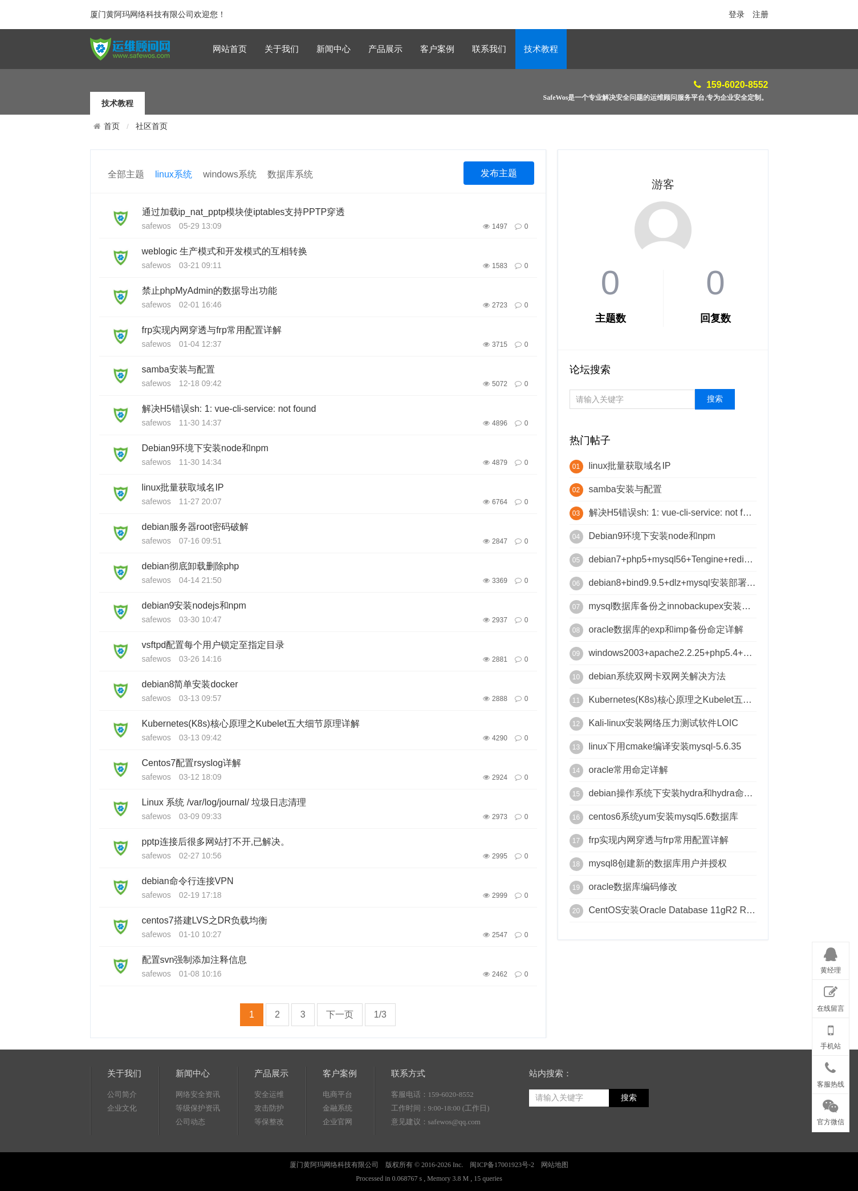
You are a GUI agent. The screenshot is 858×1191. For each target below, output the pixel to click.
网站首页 (230, 49)
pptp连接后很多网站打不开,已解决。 (216, 841)
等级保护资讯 (198, 1147)
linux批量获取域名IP (183, 487)
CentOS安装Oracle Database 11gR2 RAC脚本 (683, 910)
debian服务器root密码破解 (195, 527)
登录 (737, 14)
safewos (156, 225)
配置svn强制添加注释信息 (194, 960)
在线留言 (830, 996)
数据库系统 (290, 174)
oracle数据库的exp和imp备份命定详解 (666, 629)
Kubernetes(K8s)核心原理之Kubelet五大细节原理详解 (251, 723)
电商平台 (337, 1133)
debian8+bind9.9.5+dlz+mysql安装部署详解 (677, 583)
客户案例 (437, 49)
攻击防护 (269, 1147)
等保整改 (269, 1161)
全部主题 (126, 174)
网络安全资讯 (198, 1133)
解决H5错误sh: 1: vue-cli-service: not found (229, 409)
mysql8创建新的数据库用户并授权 (658, 863)
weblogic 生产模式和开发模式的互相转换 (225, 251)
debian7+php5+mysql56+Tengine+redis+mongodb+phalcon (709, 559)
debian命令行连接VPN (188, 881)
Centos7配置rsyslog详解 (191, 763)
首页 (112, 126)
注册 (760, 14)
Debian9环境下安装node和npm (205, 448)
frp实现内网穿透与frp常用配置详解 (212, 330)
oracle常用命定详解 (629, 770)
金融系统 (337, 1147)
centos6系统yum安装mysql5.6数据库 (663, 816)
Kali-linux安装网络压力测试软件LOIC (663, 723)
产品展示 (385, 49)
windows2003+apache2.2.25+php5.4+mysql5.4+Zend (697, 653)
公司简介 (122, 1133)
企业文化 (122, 1147)
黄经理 (830, 958)
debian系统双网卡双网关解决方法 (657, 676)
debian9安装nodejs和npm (194, 605)
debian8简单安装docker (190, 684)
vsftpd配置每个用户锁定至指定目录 (213, 645)
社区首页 (152, 126)
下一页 (339, 1014)
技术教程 (541, 49)
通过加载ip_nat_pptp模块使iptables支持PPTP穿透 (243, 212)
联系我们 (489, 49)
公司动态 (190, 1161)
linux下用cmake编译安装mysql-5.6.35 (665, 746)
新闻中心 (333, 49)
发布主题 (499, 173)
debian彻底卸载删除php (190, 566)
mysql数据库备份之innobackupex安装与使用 (679, 606)
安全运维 (269, 1133)
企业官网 (337, 1161)
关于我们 (282, 49)
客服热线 (830, 1072)
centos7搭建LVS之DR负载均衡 (204, 920)
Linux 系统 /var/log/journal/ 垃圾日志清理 (224, 802)
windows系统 (229, 174)
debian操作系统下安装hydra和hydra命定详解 (680, 793)
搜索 (629, 1137)
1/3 (380, 1014)
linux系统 (173, 174)
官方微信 (830, 1110)
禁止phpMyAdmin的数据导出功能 (209, 290)
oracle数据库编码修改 (633, 887)
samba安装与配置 (178, 369)
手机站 (830, 1034)
